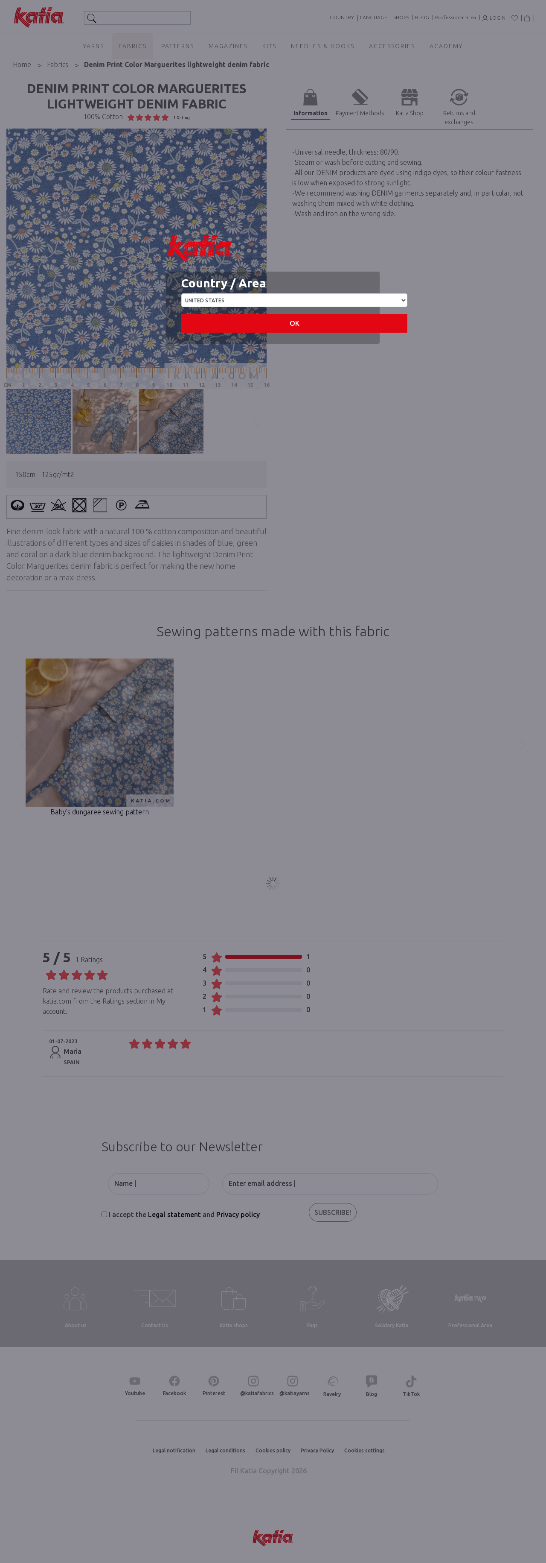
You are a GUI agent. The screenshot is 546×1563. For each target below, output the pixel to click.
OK (294, 323)
